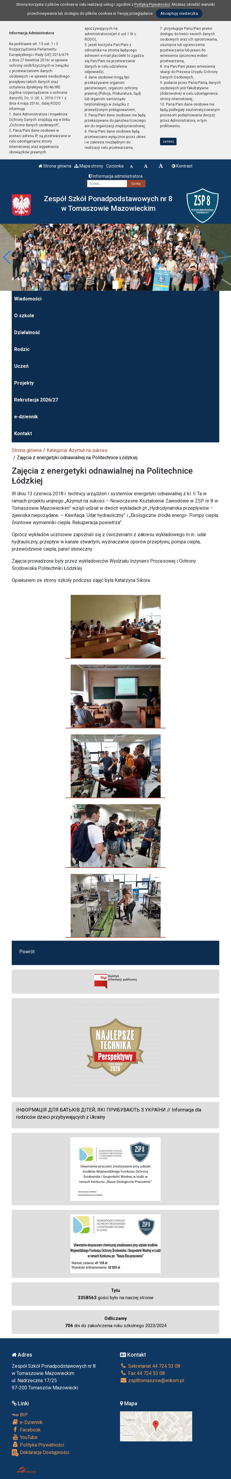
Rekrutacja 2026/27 (36, 400)
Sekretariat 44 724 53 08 (150, 1366)
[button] (7, 257)
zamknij (168, 141)
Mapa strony (88, 166)
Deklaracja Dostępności (40, 1452)
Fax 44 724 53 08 (142, 1373)
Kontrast (182, 166)
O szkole (24, 315)
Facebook (26, 1430)
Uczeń (21, 366)
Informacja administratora (116, 176)
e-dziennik (26, 417)
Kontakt (23, 433)
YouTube (25, 1437)
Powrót (27, 952)
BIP (20, 1415)
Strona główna (54, 166)
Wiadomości (28, 299)
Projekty (24, 383)
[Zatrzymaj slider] (115, 285)
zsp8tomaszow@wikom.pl (152, 1380)
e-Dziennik (27, 1422)
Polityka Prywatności (38, 1445)
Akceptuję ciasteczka (179, 13)
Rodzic (21, 349)
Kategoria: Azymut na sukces (77, 450)
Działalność (27, 332)
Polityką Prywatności (152, 4)
